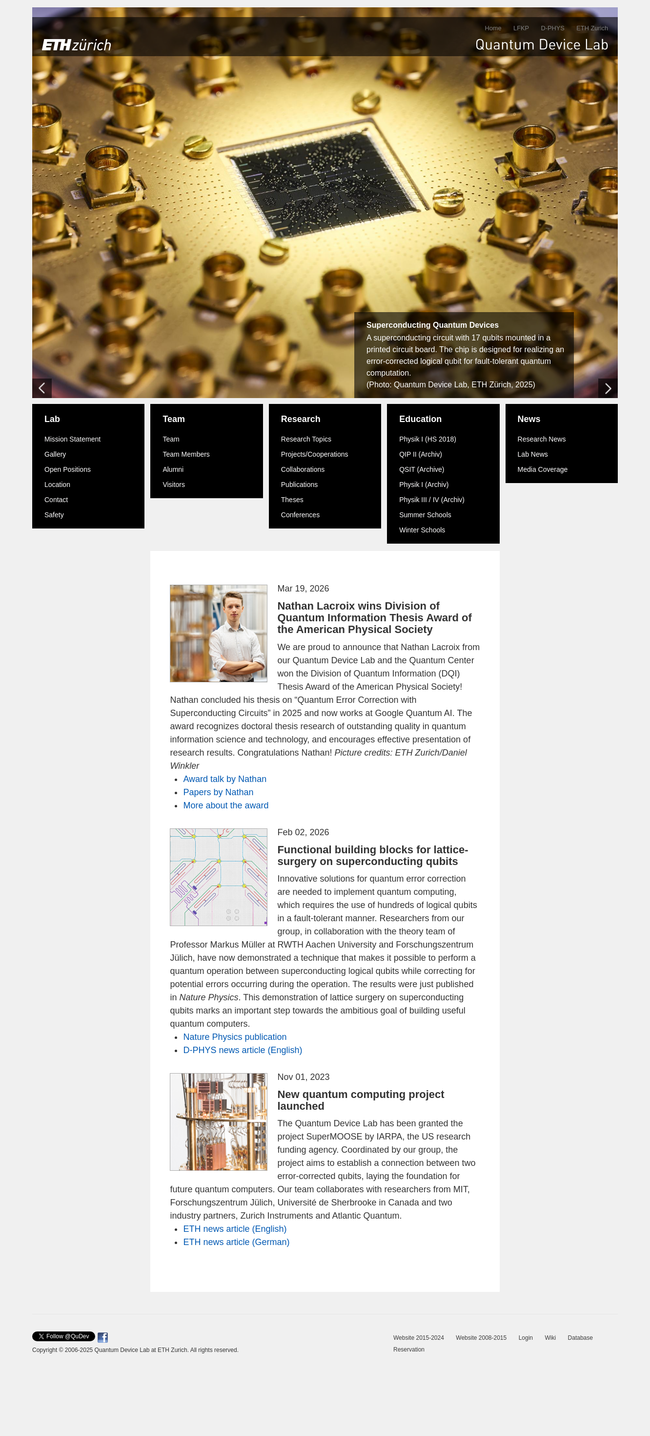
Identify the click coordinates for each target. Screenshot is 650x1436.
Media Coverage (543, 469)
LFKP (521, 28)
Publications (299, 484)
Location (57, 484)
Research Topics (306, 439)
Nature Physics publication (234, 1037)
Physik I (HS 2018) (427, 439)
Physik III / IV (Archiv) (432, 500)
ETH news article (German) (236, 1242)
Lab (52, 419)
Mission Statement (72, 439)
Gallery (55, 454)
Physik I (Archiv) (423, 484)
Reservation (409, 1349)
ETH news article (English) (234, 1229)
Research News (542, 439)
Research (301, 419)
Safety (54, 515)
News (529, 419)
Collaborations (303, 469)
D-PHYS (552, 28)
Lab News (533, 454)
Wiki (550, 1337)
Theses (292, 500)
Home (493, 28)
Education (420, 419)
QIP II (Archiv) (420, 454)
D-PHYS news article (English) (242, 1050)
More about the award (225, 805)
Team (173, 419)
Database (580, 1337)
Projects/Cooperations (314, 454)
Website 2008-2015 (481, 1337)
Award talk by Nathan (224, 779)
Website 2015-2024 (418, 1337)
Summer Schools (425, 515)
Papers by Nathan (218, 792)
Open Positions (67, 469)
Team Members (185, 454)
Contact (56, 500)
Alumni (172, 469)
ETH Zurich (592, 28)
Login (526, 1337)
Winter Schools (422, 530)
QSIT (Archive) (421, 469)
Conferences (300, 515)
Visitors (173, 484)
